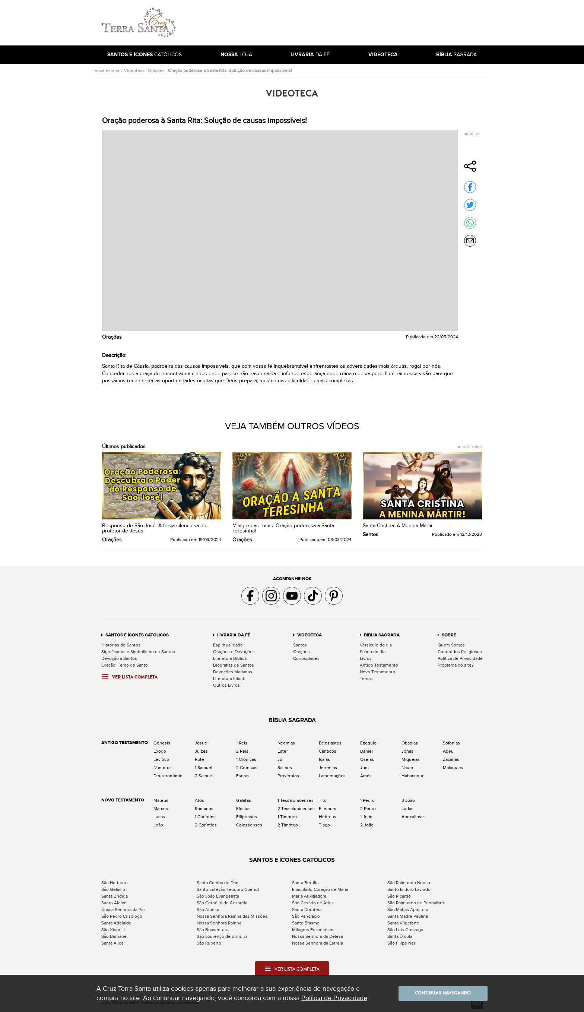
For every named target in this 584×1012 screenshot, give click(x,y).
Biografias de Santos (233, 665)
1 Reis (241, 743)
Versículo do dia (376, 645)
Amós (366, 775)
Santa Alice (112, 943)
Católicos (144, 54)
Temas (366, 678)
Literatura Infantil (230, 678)
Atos (199, 800)
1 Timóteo (287, 816)
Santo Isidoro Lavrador (409, 889)
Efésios (243, 808)
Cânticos (327, 751)
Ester (282, 751)
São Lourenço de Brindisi (222, 936)
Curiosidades (306, 658)
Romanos (204, 808)
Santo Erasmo (306, 923)
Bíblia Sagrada (382, 635)
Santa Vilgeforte (403, 923)
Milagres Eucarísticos (313, 929)
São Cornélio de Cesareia (222, 902)
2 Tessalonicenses (296, 808)
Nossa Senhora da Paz (123, 909)
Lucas (159, 816)
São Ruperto (209, 943)
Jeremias (328, 767)
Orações (156, 70)
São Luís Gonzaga (405, 929)
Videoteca (134, 70)
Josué (201, 743)
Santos (300, 645)
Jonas (407, 751)
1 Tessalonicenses (295, 800)
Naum (407, 767)
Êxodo (159, 751)
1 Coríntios (205, 816)
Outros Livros (226, 685)
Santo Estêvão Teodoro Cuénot (228, 889)
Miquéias (411, 759)
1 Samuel (203, 767)
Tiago (324, 825)
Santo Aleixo (114, 902)
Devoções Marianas (232, 671)
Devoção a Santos (119, 658)
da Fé (310, 54)
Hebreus (327, 816)
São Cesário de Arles (313, 902)
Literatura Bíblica (230, 658)
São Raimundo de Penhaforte (416, 902)
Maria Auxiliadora (309, 896)
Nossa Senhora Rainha (219, 923)
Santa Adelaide (116, 923)
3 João (408, 800)
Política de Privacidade (460, 658)
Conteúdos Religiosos (460, 651)
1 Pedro (367, 800)
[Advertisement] (342, 22)
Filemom (327, 808)
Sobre (449, 635)
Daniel (366, 751)
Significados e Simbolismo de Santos (138, 651)
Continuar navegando (443, 993)
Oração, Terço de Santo (124, 665)
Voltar (474, 133)
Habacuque (413, 775)
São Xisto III (113, 929)
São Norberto (114, 882)
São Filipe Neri (401, 943)
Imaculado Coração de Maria (320, 889)
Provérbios (288, 775)
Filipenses (246, 816)
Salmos (284, 767)
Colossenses (249, 825)
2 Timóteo (287, 825)
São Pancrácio (306, 916)
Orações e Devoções (234, 651)
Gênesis (161, 743)
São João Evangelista (218, 896)
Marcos (160, 808)
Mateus (160, 800)
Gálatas (243, 800)
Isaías (324, 759)
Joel (364, 767)
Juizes (201, 751)
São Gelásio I (114, 889)
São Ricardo (399, 896)
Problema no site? (456, 665)
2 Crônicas (246, 767)
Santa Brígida (114, 896)
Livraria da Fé (233, 635)
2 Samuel (204, 775)
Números (162, 767)
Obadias (410, 743)
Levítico (161, 759)
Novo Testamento (377, 671)
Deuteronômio (167, 775)
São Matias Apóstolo (407, 909)
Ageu (448, 751)
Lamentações (332, 775)
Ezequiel (369, 743)
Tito (323, 800)
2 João (367, 825)
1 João (366, 816)
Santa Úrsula (399, 936)
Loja (236, 54)
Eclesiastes (330, 743)
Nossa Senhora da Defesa (317, 936)
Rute (199, 759)
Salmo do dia (372, 651)
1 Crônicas (246, 759)
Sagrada (456, 54)
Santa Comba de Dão (217, 882)
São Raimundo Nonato (409, 882)
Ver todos (472, 447)
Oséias (367, 759)
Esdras (243, 775)
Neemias (286, 743)
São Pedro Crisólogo (121, 916)
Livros (366, 658)
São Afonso (208, 909)
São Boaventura (212, 929)
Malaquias (453, 767)
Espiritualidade (228, 645)
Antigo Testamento (379, 665)
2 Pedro (368, 808)
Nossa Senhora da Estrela (317, 943)
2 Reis (242, 751)
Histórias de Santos (120, 645)
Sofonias (451, 743)
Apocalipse (413, 816)
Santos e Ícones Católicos (137, 635)
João (158, 825)
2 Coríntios (206, 825)
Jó (279, 759)
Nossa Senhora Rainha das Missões (232, 916)
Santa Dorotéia (306, 909)
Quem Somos (451, 645)
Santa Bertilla (305, 882)
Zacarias (451, 759)
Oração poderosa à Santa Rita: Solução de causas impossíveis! (230, 70)
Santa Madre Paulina (407, 916)
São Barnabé (114, 936)
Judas (407, 808)
